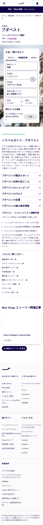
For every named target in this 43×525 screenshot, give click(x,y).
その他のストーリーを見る (14, 348)
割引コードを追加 (13, 109)
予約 (9, 9)
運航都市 (11, 16)
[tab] (11, 57)
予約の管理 (17, 9)
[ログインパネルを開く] (37, 3)
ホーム (4, 16)
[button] (4, 3)
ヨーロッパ (20, 16)
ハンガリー (29, 16)
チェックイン (29, 9)
